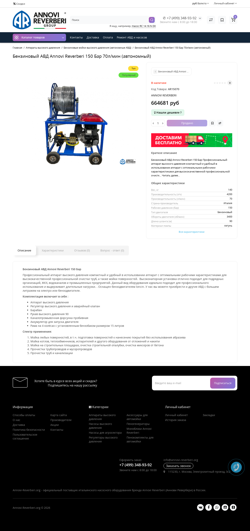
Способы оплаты (24, 415)
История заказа (175, 420)
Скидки (19, 3)
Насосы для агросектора (105, 432)
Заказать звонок (178, 466)
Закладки (209, 415)
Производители (60, 420)
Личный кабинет (176, 415)
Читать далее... (171, 175)
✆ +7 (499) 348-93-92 (179, 18)
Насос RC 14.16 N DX (144, 26)
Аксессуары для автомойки (137, 417)
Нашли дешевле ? (167, 112)
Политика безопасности (29, 430)
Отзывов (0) (82, 250)
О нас (16, 420)
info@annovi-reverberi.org (180, 460)
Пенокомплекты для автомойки (140, 439)
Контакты (76, 37)
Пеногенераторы (138, 424)
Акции (54, 425)
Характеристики (53, 250)
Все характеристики (191, 232)
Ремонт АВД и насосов (132, 37)
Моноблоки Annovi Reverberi (139, 430)
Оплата (108, 37)
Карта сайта (58, 415)
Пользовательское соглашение (25, 436)
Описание (24, 250)
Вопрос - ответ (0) (112, 250)
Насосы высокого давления (100, 426)
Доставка (93, 37)
